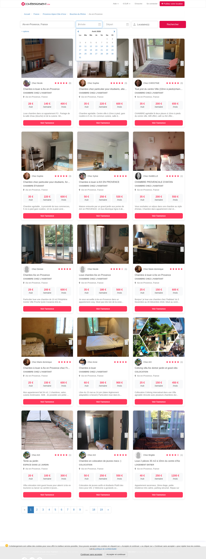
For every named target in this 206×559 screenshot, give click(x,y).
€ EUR (126, 4)
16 (112, 46)
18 (93, 509)
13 (96, 46)
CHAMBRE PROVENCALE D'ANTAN (154, 182)
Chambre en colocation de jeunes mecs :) (100, 461)
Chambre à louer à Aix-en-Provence (41, 89)
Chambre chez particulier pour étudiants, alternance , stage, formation (114, 89)
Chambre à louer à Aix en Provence (153, 275)
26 (91, 54)
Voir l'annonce (47, 123)
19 (101, 509)
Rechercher (173, 24)
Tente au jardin (30, 461)
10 (80, 46)
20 (96, 50)
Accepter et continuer (116, 554)
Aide (116, 4)
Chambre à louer (87, 368)
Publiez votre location (172, 4)
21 (102, 50)
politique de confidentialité (106, 549)
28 (102, 54)
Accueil (27, 14)
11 (85, 46)
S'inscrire (138, 4)
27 (96, 54)
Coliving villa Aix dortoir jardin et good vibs (156, 368)
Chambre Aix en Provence (36, 275)
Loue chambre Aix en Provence (95, 275)
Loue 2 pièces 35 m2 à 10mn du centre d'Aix (157, 461)
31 (80, 57)
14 (102, 46)
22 (107, 50)
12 (91, 46)
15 (107, 46)
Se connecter (152, 4)
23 (112, 50)
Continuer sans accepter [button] (91, 554)
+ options (25, 31)
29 (107, 54)
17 (80, 50)
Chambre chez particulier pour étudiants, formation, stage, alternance (58, 182)
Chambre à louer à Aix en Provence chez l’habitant (49, 368)
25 (85, 54)
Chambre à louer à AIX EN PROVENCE (99, 182)
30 (112, 54)
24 (80, 54)
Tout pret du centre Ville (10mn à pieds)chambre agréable (164, 89)
